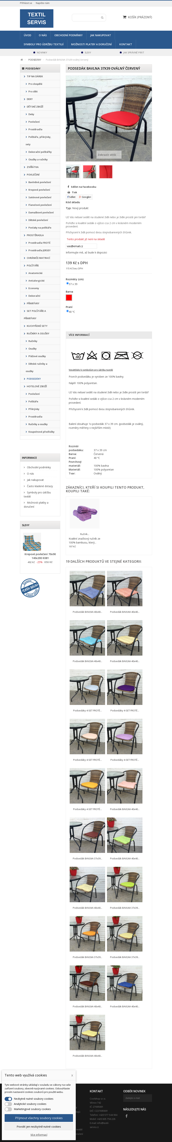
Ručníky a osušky (38, 424)
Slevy (25, 525)
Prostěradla (35, 129)
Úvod (27, 35)
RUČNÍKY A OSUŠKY (37, 333)
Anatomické (35, 273)
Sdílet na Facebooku (83, 186)
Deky (31, 114)
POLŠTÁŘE (32, 265)
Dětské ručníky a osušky (36, 367)
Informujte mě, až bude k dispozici (86, 252)
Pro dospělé (35, 84)
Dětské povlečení (38, 220)
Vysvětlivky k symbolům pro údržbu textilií (91, 369)
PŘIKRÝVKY (32, 303)
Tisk (74, 192)
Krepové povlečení (39, 189)
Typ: (68, 208)
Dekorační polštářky (40, 152)
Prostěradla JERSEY (39, 250)
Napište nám (43, 3)
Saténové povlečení (39, 197)
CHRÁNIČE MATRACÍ (38, 258)
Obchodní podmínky (68, 35)
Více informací (79, 335)
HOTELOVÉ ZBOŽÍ (36, 386)
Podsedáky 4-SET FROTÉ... (87, 710)
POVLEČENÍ (33, 174)
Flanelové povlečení (40, 205)
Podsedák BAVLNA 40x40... (87, 611)
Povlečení (34, 121)
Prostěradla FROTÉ (39, 242)
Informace (29, 457)
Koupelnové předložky (41, 431)
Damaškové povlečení (41, 212)
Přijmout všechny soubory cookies (39, 1118)
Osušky (32, 348)
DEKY (29, 99)
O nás (43, 35)
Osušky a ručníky (38, 159)
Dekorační (34, 295)
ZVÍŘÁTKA (32, 167)
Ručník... (84, 534)
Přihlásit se (26, 3)
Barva (70, 291)
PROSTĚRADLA (35, 235)
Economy (33, 288)
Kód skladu (73, 202)
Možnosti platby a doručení (91, 44)
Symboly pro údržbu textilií (44, 44)
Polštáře (33, 401)
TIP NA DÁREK (34, 76)
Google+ (85, 197)
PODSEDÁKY (33, 378)
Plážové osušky (37, 356)
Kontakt (125, 44)
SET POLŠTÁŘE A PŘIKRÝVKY (35, 314)
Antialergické (36, 280)
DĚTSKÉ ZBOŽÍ (34, 106)
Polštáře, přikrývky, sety (38, 140)
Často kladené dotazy (39, 486)
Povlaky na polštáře (39, 227)
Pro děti (33, 91)
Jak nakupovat (100, 35)
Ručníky (32, 341)
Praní (69, 307)
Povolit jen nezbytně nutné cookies (39, 1126)
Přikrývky (33, 409)
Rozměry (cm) (75, 279)
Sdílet (71, 197)
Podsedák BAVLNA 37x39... (87, 858)
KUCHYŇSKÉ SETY (36, 326)
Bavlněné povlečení (39, 182)
